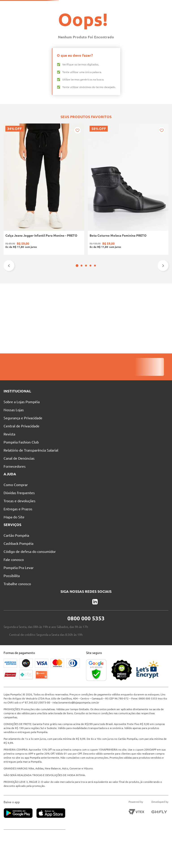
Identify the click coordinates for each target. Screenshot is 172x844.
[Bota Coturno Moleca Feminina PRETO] (52, 292)
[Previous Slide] (9, 335)
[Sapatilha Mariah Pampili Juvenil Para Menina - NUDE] (120, 292)
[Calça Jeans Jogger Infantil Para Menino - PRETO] (19, 292)
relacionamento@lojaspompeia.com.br (88, 702)
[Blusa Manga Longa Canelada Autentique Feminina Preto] (86, 292)
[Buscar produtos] (104, 14)
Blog (130, 5)
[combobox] (87, 13)
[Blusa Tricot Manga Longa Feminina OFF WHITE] (153, 292)
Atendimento (108, 5)
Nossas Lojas (81, 5)
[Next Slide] (163, 335)
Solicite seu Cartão (17, 5)
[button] (83, 335)
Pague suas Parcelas (50, 5)
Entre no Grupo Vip (155, 5)
